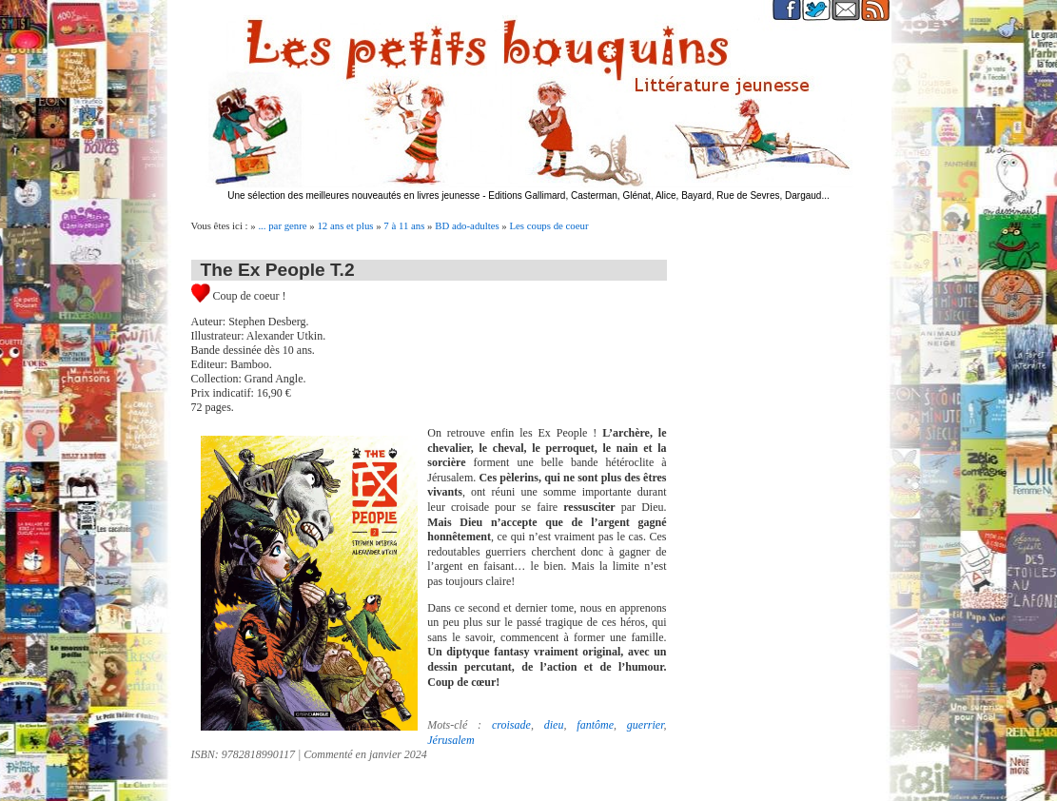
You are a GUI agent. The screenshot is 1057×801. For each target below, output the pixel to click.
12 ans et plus (345, 225)
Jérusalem (450, 740)
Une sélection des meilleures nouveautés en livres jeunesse (353, 195)
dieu (554, 725)
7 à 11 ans (403, 225)
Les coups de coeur (548, 225)
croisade (511, 725)
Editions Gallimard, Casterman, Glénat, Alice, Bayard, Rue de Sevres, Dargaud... (659, 195)
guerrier (645, 725)
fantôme (595, 725)
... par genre (282, 225)
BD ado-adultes (467, 225)
